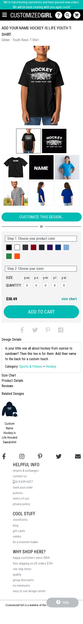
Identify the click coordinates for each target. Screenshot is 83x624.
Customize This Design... (41, 216)
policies (18, 493)
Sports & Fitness (30, 366)
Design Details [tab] (11, 339)
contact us (20, 476)
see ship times (22, 569)
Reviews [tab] (7, 386)
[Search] (68, 15)
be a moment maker (25, 542)
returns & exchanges (26, 471)
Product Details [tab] (12, 381)
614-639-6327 (23, 482)
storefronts (20, 520)
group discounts (23, 580)
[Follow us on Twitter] (59, 456)
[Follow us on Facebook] (4, 456)
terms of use (21, 498)
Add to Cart (41, 312)
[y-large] (55, 285)
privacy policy (21, 504)
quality (17, 574)
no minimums (21, 586)
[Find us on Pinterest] (40, 456)
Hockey (51, 366)
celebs (17, 536)
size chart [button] (69, 299)
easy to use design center (29, 591)
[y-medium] (45, 285)
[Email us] (78, 456)
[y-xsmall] (27, 285)
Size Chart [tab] (9, 375)
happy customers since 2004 (31, 558)
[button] (28, 141)
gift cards (19, 531)
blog (15, 525)
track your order (23, 487)
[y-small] (36, 285)
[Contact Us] (59, 15)
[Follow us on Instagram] (21, 456)
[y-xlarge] (64, 285)
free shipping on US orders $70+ (33, 563)
